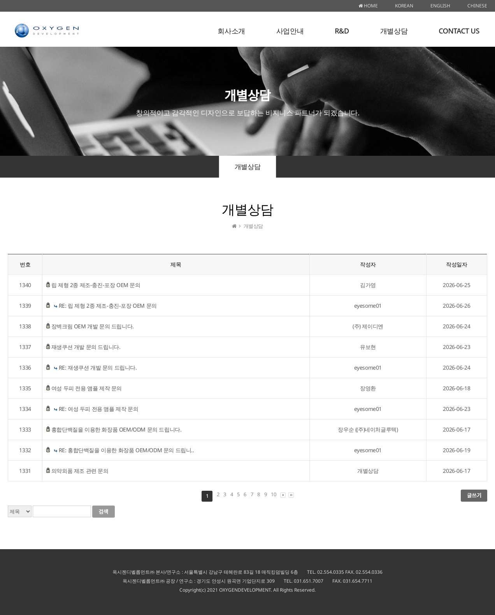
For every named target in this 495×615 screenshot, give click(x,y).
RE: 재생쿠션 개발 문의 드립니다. (98, 367)
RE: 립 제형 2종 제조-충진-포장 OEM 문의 (108, 305)
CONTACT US (459, 30)
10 (273, 494)
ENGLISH (440, 5)
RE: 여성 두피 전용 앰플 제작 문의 (99, 408)
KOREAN (404, 5)
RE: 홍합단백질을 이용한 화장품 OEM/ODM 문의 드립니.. (126, 450)
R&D (342, 30)
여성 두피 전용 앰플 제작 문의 (86, 388)
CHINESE (477, 5)
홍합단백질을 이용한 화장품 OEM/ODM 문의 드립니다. (116, 429)
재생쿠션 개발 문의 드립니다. (86, 347)
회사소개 (231, 30)
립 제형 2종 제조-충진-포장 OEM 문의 (95, 285)
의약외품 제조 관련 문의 (80, 470)
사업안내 (290, 30)
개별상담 (393, 30)
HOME (368, 5)
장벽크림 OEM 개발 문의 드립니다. (92, 326)
